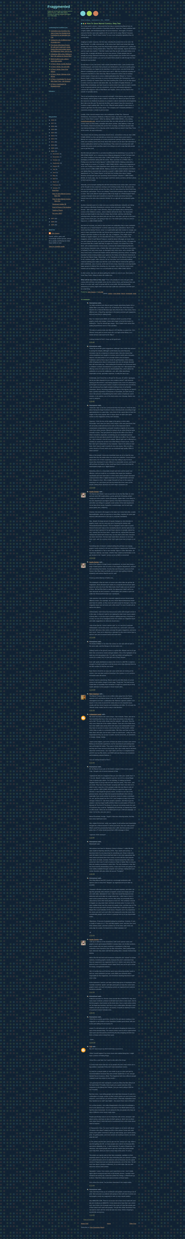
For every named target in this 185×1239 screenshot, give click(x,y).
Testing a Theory (57, 210)
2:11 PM (92, 992)
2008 (53, 151)
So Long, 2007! (57, 213)
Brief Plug (55, 190)
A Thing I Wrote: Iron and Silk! (60, 66)
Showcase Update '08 (59, 204)
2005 (53, 225)
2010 (53, 145)
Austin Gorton (94, 491)
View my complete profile (57, 246)
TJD (90, 1046)
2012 (53, 139)
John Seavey (55, 233)
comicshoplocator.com (88, 121)
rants (134, 293)
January (55, 188)
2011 (53, 142)
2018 (53, 120)
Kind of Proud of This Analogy (61, 207)
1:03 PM (92, 935)
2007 (53, 218)
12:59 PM (92, 1042)
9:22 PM (92, 762)
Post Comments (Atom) (97, 1227)
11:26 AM (92, 689)
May (54, 175)
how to (123, 293)
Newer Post (84, 1223)
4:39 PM (92, 874)
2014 (53, 132)
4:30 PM (92, 710)
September (56, 163)
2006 (53, 221)
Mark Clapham (94, 694)
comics (110, 293)
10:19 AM (92, 637)
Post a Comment (89, 1219)
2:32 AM (92, 837)
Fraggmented (59, 7)
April (54, 178)
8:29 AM (92, 342)
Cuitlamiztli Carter (95, 714)
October (55, 160)
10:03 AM (92, 487)
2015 (53, 129)
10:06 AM (92, 558)
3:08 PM (92, 1013)
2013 (53, 135)
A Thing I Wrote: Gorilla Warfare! (61, 64)
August (55, 166)
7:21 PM (92, 1215)
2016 (53, 126)
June (54, 172)
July (54, 169)
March (55, 182)
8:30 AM (92, 401)
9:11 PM (92, 1185)
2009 (53, 148)
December (56, 154)
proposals (129, 293)
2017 (53, 123)
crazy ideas (116, 293)
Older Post (133, 1223)
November (56, 157)
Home (109, 1223)
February (56, 185)
